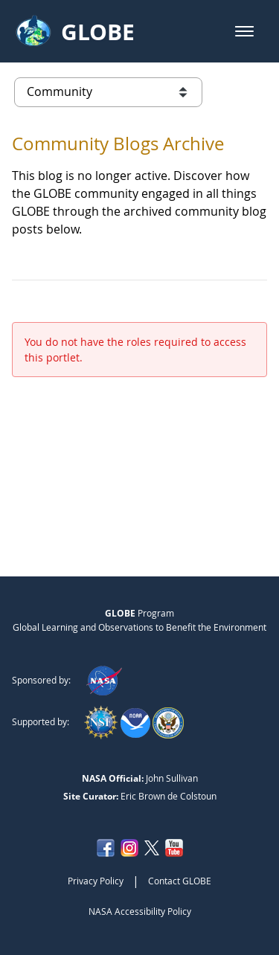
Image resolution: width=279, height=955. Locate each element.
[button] (244, 31)
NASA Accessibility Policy (140, 911)
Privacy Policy (96, 881)
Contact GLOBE (179, 881)
